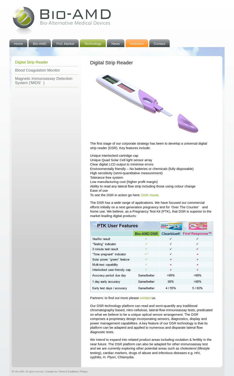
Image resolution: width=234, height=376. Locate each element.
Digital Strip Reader (31, 62)
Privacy (83, 371)
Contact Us (51, 371)
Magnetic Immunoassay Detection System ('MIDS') (43, 80)
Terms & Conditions (68, 371)
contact (145, 298)
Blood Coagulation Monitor (37, 70)
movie (149, 195)
